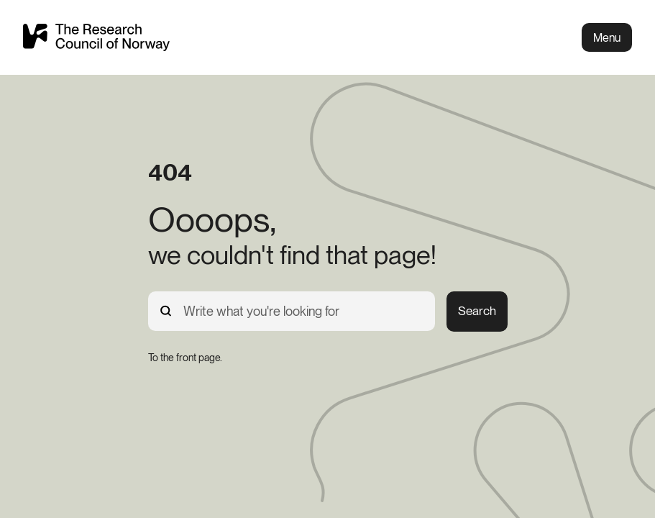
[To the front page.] (185, 357)
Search (477, 311)
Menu (606, 38)
